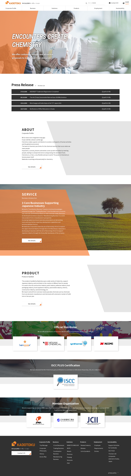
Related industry (86, 445)
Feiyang (69, 457)
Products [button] (76, 8)
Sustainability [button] (120, 8)
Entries (96, 451)
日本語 (127, 2)
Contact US (115, 3)
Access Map (43, 457)
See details (31, 167)
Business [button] (32, 8)
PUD (68, 463)
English (127, 4)
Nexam (69, 451)
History (42, 454)
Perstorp (69, 454)
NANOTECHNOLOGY (73, 445)
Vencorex (70, 460)
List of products (85, 451)
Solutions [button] (54, 8)
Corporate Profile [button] (11, 8)
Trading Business (58, 448)
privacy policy (112, 473)
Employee (97, 445)
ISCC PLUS (111, 451)
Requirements (98, 448)
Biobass (83, 448)
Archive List (41, 85)
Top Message (44, 445)
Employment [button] (98, 8)
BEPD (68, 448)
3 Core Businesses (58, 445)
